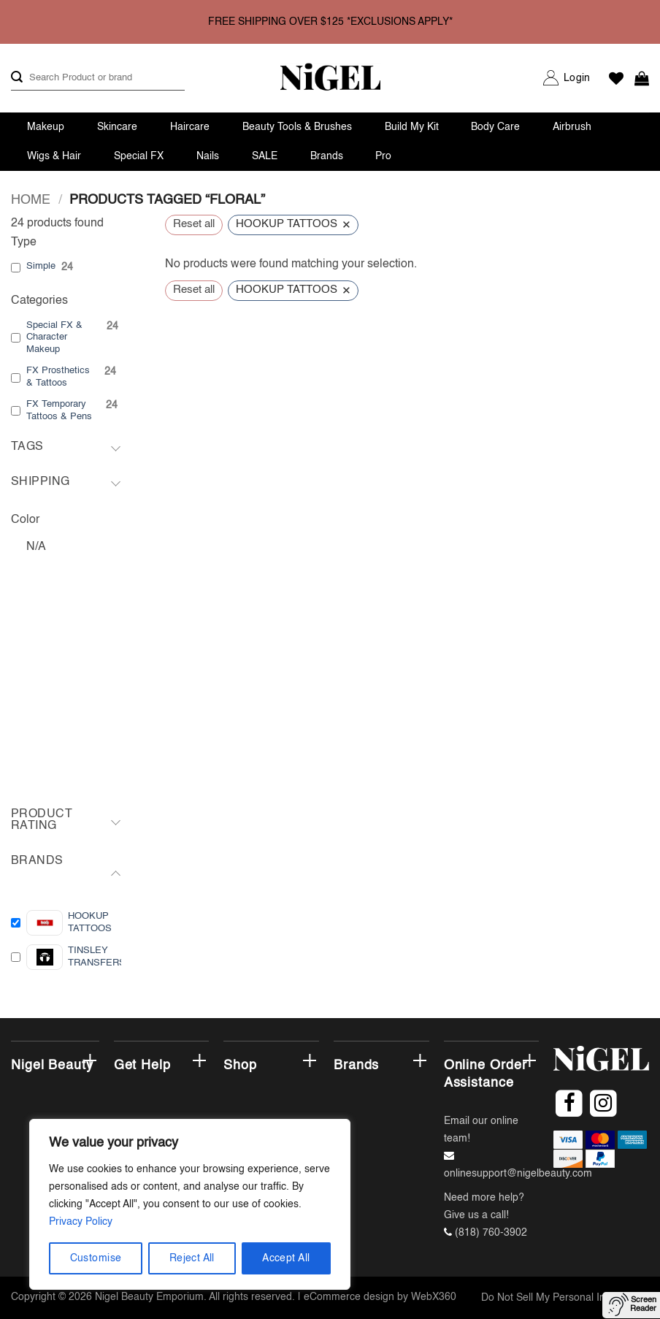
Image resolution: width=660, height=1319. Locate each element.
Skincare (117, 127)
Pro (383, 156)
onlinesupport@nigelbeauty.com (518, 1174)
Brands (326, 156)
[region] (189, 1204)
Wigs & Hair (54, 156)
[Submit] (17, 78)
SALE (264, 156)
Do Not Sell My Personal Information (565, 1298)
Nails (207, 156)
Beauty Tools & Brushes (297, 127)
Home (30, 200)
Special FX (139, 156)
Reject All (192, 1258)
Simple (40, 266)
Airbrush (572, 127)
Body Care (495, 127)
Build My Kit (412, 127)
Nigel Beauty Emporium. (151, 1297)
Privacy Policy (80, 1222)
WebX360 (433, 1297)
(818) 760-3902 (491, 1233)
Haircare (190, 127)
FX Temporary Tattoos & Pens (59, 410)
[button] (577, 78)
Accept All (286, 1258)
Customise (96, 1258)
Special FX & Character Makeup (54, 338)
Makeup (45, 127)
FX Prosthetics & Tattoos (58, 377)
